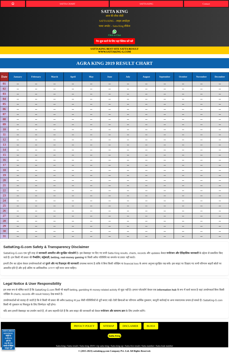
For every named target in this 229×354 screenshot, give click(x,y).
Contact (206, 4)
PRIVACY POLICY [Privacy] (84, 326)
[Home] (12, 3)
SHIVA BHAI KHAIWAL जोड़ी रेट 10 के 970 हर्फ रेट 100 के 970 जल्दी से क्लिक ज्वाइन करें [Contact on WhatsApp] (8, 339)
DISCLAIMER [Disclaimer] (130, 326)
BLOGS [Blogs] (151, 326)
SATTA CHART (67, 4)
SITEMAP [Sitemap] (108, 326)
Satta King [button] (114, 335)
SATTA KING (146, 4)
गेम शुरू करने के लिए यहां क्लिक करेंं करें (114, 41)
